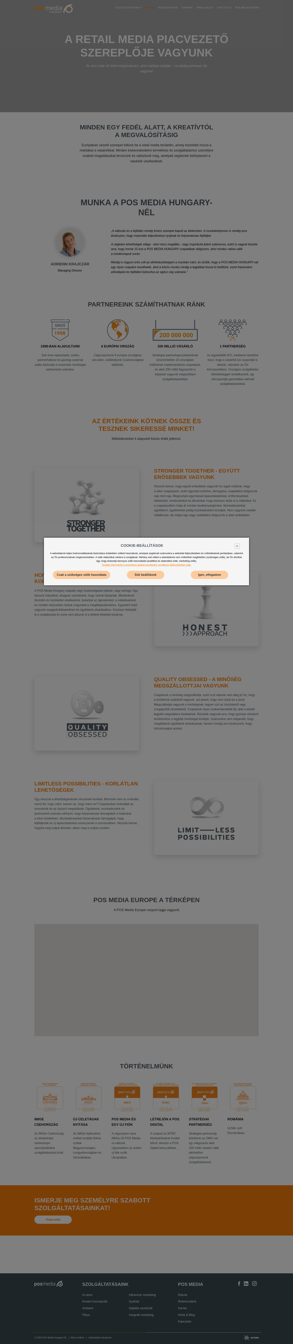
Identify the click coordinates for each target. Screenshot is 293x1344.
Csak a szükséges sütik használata (81, 574)
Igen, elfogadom (209, 574)
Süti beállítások (145, 574)
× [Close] (237, 546)
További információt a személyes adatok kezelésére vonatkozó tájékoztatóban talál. (146, 564)
